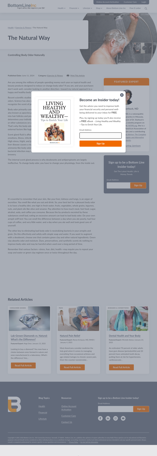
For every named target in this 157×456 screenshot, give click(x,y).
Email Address (85, 130)
